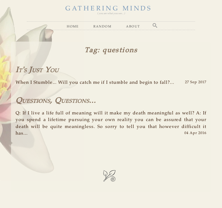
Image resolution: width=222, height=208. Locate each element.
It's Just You (37, 70)
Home (73, 26)
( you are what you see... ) (111, 13)
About (133, 26)
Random (102, 26)
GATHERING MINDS (108, 8)
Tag (90, 50)
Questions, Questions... (56, 100)
